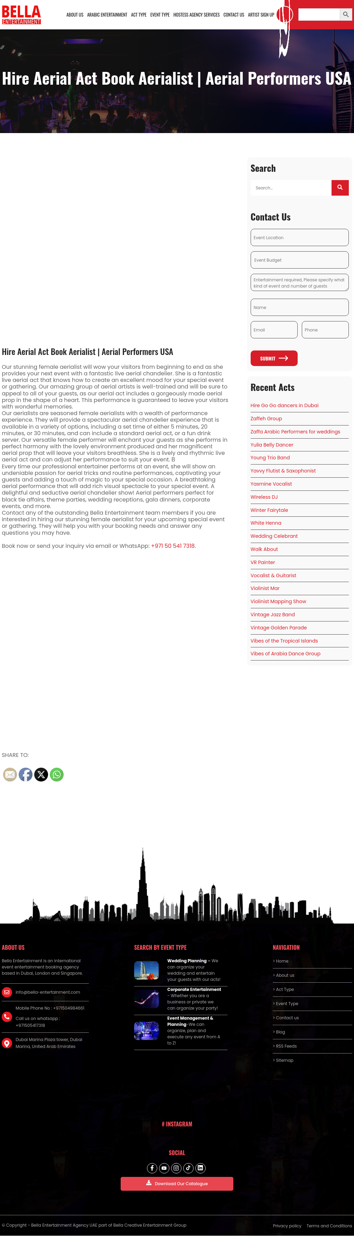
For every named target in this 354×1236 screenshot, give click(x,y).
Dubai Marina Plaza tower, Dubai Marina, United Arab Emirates (49, 1043)
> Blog (279, 1032)
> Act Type (283, 990)
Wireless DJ (264, 497)
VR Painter (263, 562)
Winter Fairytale (269, 510)
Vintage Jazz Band (273, 614)
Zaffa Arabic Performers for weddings (296, 431)
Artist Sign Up (261, 14)
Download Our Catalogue (177, 1183)
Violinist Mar (265, 588)
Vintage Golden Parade (279, 627)
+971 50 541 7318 (173, 546)
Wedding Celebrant (274, 536)
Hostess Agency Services (197, 14)
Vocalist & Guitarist (273, 575)
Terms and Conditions (329, 1226)
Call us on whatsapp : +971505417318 (38, 1022)
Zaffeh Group (266, 418)
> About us (284, 975)
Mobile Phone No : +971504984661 (50, 1008)
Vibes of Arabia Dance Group (285, 653)
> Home (280, 961)
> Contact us (286, 1018)
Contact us (234, 14)
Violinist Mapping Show (278, 601)
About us (75, 14)
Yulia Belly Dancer (272, 444)
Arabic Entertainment (107, 14)
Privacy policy (287, 1226)
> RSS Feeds (285, 1046)
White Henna (266, 523)
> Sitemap (283, 1061)
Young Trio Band (270, 458)
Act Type (139, 14)
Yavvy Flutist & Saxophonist (283, 471)
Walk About (264, 549)
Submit (274, 358)
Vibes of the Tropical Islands (284, 640)
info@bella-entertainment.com (48, 992)
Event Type (160, 14)
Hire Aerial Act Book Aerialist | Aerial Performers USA (88, 351)
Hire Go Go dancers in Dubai (285, 405)
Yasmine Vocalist (271, 483)
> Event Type (285, 1004)
